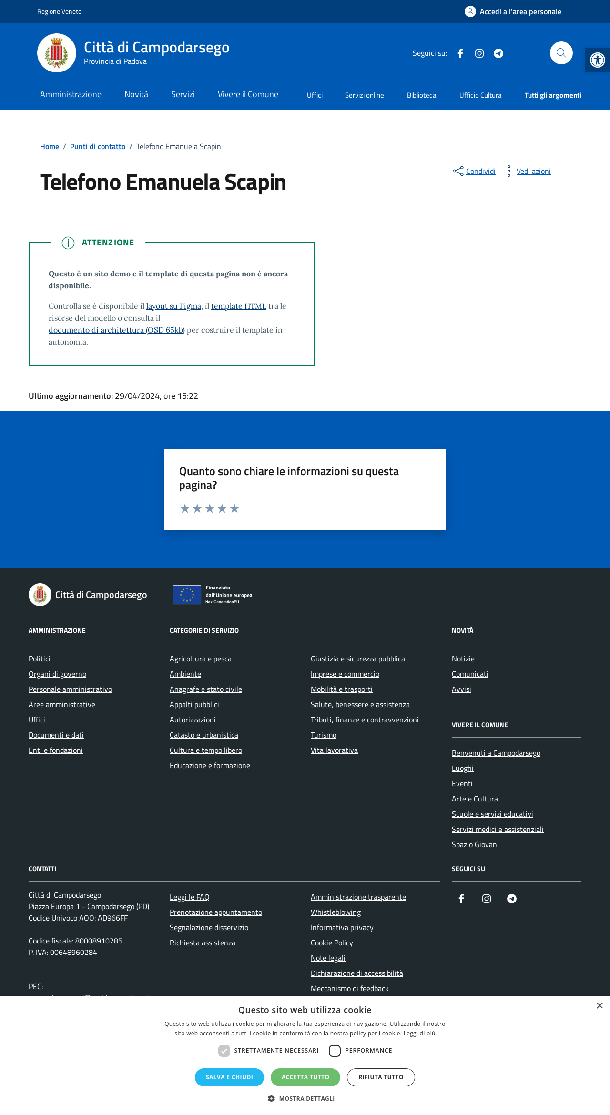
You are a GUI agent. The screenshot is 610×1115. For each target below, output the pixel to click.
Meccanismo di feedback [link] (350, 988)
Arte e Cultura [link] (475, 798)
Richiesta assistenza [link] (202, 942)
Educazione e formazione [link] (210, 765)
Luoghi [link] (463, 768)
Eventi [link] (462, 783)
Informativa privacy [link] (342, 927)
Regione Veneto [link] (59, 11)
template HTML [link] (238, 306)
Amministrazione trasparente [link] (358, 896)
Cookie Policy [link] (332, 942)
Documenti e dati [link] (56, 734)
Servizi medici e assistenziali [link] (498, 829)
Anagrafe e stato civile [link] (206, 689)
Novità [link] (136, 94)
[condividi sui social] (473, 171)
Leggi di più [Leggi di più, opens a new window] (420, 1033)
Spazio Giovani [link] (475, 844)
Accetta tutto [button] (305, 1077)
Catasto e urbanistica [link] (204, 734)
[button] (305, 1099)
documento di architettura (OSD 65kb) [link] (117, 329)
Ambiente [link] (185, 673)
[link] (597, 60)
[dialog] (305, 1055)
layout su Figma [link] (173, 306)
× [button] (599, 1006)
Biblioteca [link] (422, 95)
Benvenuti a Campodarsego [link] (496, 753)
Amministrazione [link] (71, 94)
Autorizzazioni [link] (193, 719)
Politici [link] (40, 658)
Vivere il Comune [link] (248, 94)
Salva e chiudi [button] (229, 1077)
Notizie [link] (463, 658)
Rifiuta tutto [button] (381, 1077)
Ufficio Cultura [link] (480, 95)
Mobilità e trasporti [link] (342, 689)
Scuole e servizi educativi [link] (492, 814)
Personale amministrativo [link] (70, 689)
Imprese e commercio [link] (345, 673)
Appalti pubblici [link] (194, 704)
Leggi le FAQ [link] (190, 896)
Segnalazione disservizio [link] (209, 927)
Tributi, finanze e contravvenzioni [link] (365, 719)
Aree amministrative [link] (62, 704)
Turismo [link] (323, 734)
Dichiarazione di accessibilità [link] (357, 973)
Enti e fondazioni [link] (56, 750)
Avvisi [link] (461, 689)
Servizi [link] (183, 94)
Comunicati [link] (470, 673)
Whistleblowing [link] (336, 912)
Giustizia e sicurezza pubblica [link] (358, 658)
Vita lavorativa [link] (334, 750)
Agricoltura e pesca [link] (201, 658)
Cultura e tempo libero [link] (206, 750)
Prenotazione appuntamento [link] (216, 912)
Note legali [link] (328, 957)
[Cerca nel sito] (561, 52)
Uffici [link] (315, 95)
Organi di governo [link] (57, 673)
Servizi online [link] (364, 95)
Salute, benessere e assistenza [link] (360, 704)
